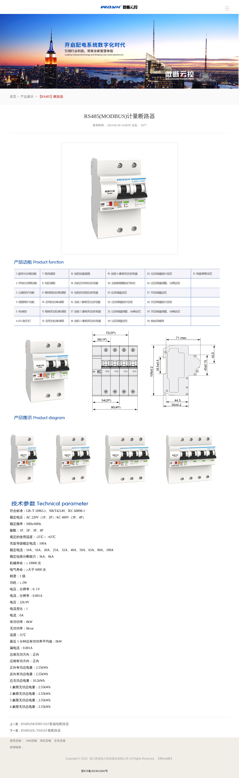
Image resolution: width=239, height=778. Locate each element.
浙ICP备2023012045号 (94, 771)
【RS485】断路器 (50, 96)
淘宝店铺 (45, 740)
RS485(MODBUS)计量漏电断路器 (45, 724)
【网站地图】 (165, 758)
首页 (13, 96)
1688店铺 (31, 740)
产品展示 (27, 96)
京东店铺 (59, 740)
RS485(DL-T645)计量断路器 (41, 730)
